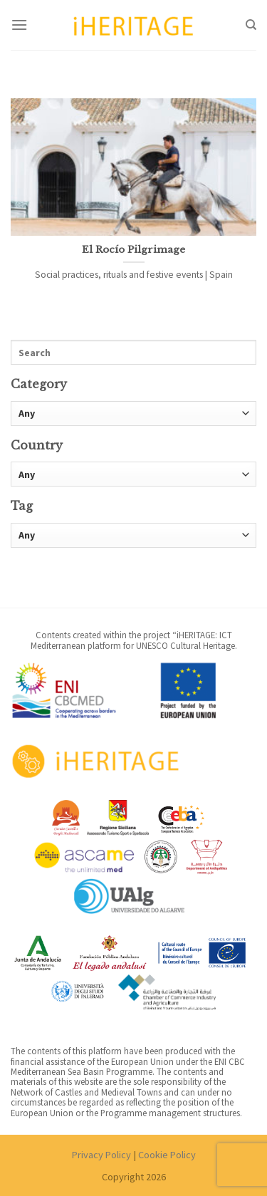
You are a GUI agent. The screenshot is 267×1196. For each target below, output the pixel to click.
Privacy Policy (101, 1154)
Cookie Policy (167, 1154)
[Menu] (19, 24)
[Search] (251, 24)
